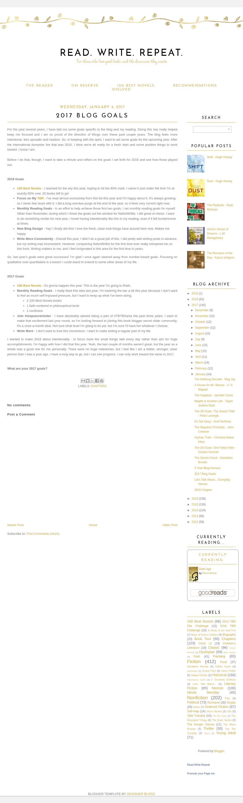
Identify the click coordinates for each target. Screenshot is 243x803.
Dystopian (207, 652)
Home (93, 525)
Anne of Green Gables (204, 634)
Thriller (208, 728)
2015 (195, 504)
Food (223, 662)
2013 (195, 516)
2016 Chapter (203, 490)
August (199, 333)
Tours (206, 733)
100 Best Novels (135, 86)
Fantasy (219, 656)
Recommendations (195, 86)
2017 (195, 305)
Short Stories (214, 711)
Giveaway (192, 671)
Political (193, 702)
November (201, 316)
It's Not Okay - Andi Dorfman (212, 421)
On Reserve (85, 86)
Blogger (219, 751)
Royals (231, 702)
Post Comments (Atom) (43, 533)
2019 (195, 293)
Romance (214, 702)
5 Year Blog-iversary (207, 468)
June (198, 345)
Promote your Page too (201, 773)
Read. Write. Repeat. (121, 53)
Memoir (218, 688)
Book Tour (202, 639)
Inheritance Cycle (196, 679)
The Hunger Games (201, 724)
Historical (219, 675)
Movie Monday (203, 692)
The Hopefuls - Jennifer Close (213, 395)
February (201, 368)
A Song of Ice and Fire (222, 630)
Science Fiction (217, 707)
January (200, 374)
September (202, 327)
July (197, 339)
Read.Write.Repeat (198, 764)
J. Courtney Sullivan (223, 679)
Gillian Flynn (223, 666)
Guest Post (209, 670)
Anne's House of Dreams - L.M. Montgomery (217, 233)
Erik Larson (230, 652)
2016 (195, 498)
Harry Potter (228, 670)
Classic (213, 647)
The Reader (39, 86)
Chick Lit (205, 643)
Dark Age (205, 569)
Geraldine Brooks (197, 666)
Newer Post (15, 525)
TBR (40, 198)
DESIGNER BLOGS (141, 794)
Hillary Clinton (199, 675)
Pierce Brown (209, 573)
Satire (196, 707)
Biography (229, 634)
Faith (197, 656)
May (198, 351)
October (200, 322)
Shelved (121, 89)
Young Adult (226, 733)
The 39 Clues (219, 715)
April (198, 356)
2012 (195, 522)
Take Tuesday (196, 715)
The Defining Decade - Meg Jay (214, 379)
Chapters (98, 386)
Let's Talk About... (204, 683)
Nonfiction (197, 697)
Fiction (194, 661)
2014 (195, 510)
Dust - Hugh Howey (219, 181)
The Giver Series (222, 720)
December (201, 310)
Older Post (170, 525)
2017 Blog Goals (205, 474)
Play (227, 698)
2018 (195, 299)
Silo (229, 711)
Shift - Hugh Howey (219, 157)
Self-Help (193, 711)
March (199, 362)
